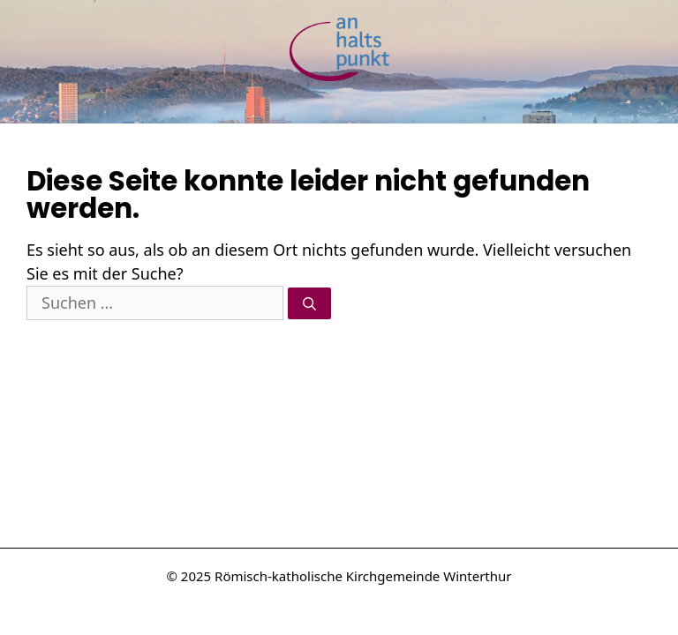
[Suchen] (309, 304)
